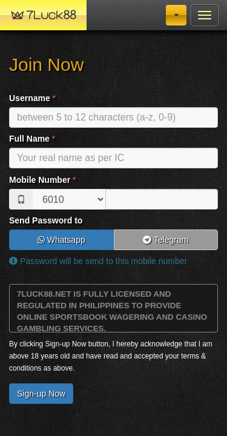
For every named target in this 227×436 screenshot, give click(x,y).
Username (32, 98)
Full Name (32, 139)
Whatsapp (61, 240)
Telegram (165, 240)
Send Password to (45, 220)
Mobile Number (42, 180)
